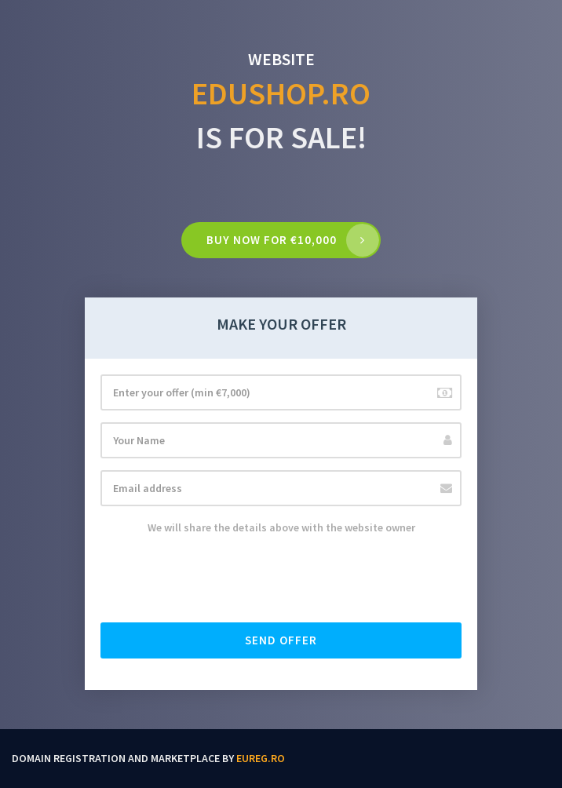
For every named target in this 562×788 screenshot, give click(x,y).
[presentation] (219, 580)
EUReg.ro (260, 758)
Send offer (281, 640)
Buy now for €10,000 (271, 239)
